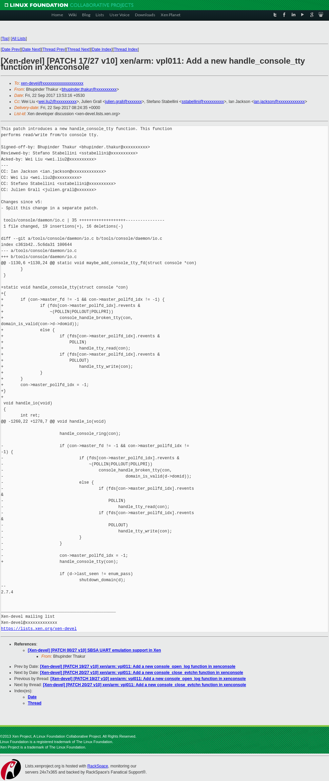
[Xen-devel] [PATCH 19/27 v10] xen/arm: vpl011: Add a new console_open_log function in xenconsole (137, 666)
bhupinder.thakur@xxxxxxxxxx (89, 89)
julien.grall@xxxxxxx (123, 101)
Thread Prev (53, 49)
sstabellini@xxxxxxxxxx (202, 101)
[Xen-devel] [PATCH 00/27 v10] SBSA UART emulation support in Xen (94, 650)
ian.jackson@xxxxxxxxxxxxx (279, 101)
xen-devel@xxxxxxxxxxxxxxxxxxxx (52, 83)
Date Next (31, 49)
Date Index (102, 49)
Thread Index (126, 49)
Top (5, 38)
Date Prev (11, 49)
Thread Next (78, 49)
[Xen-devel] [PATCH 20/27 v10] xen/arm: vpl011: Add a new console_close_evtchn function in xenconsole (141, 672)
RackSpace (97, 766)
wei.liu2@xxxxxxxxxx (57, 101)
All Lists (19, 38)
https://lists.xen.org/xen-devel (39, 629)
